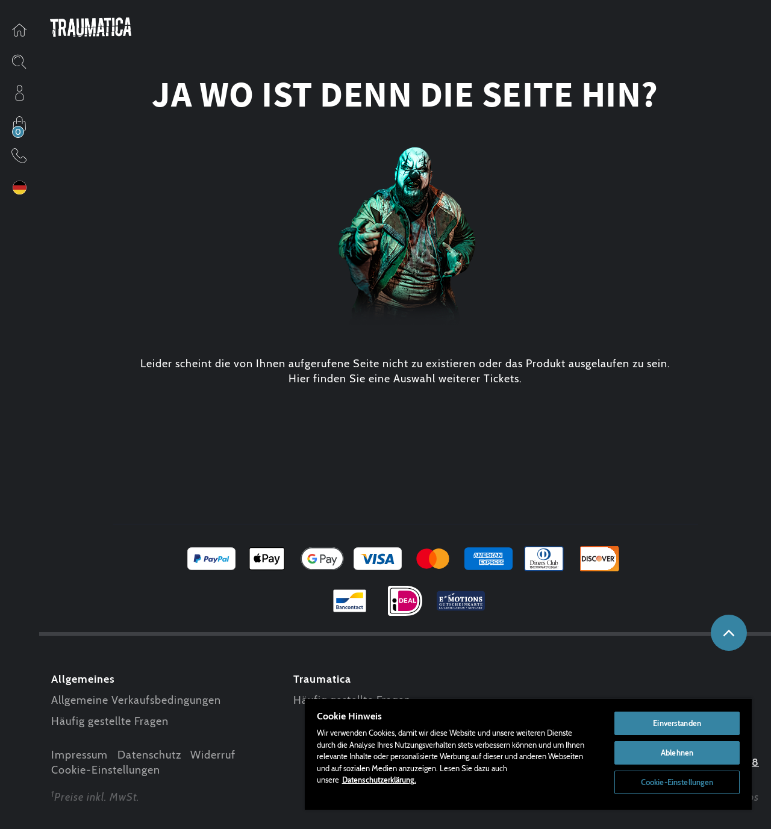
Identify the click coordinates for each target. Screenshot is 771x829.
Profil (19, 93)
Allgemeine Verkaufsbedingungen (136, 700)
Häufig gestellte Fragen (110, 721)
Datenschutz (149, 755)
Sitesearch (19, 61)
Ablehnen (677, 752)
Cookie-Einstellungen (105, 770)
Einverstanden (677, 723)
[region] (528, 754)
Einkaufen (19, 124)
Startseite (19, 30)
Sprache (19, 187)
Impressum (79, 755)
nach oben (729, 633)
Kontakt (19, 155)
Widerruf (213, 755)
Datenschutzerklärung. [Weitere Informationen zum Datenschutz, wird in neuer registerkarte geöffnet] (379, 779)
